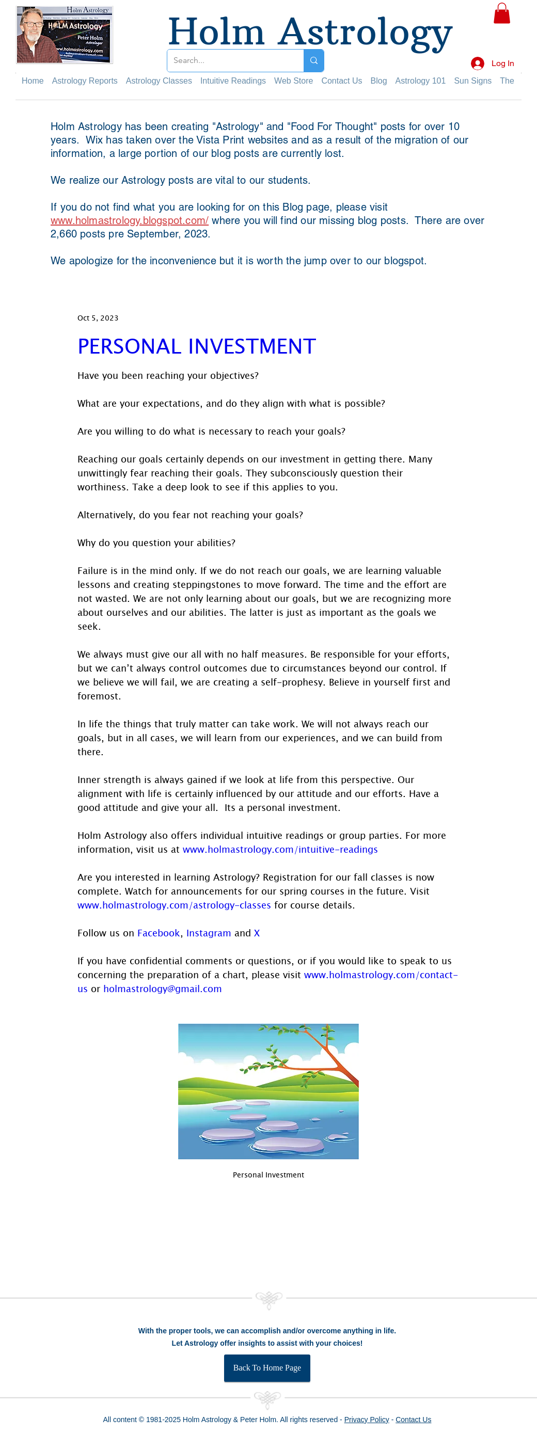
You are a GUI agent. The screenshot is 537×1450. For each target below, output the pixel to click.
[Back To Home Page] (267, 1368)
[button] (502, 13)
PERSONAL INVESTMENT (196, 345)
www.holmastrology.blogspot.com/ (130, 220)
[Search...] (227, 61)
